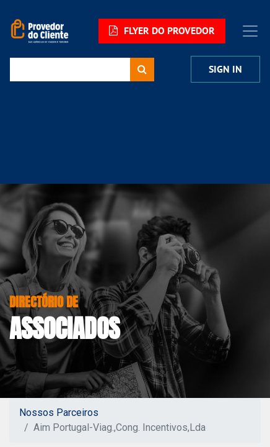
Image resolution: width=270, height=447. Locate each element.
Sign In (225, 69)
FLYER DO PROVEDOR (162, 30)
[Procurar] (142, 69)
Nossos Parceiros (58, 412)
